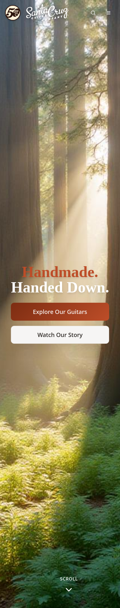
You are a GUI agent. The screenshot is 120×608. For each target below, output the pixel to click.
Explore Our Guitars (60, 312)
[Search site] (93, 12)
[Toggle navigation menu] (108, 12)
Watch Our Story (60, 335)
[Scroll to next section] (69, 587)
